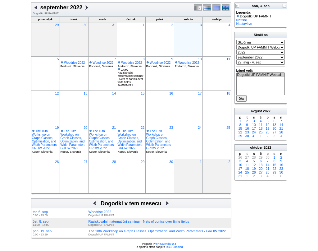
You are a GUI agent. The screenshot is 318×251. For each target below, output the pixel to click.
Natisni (241, 20)
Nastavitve (244, 24)
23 (171, 127)
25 (228, 127)
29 (57, 25)
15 (142, 93)
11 (228, 59)
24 (200, 127)
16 (171, 93)
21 (114, 127)
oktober (256, 147)
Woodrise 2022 (74, 62)
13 (85, 93)
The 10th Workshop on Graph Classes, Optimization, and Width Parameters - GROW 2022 (45, 139)
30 (85, 25)
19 (57, 127)
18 (228, 93)
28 (114, 162)
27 (85, 162)
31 (114, 25)
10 (200, 59)
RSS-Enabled (174, 247)
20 (85, 127)
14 (114, 93)
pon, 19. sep (42, 231)
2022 (266, 111)
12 (57, 93)
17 (200, 93)
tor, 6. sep (40, 212)
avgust (256, 111)
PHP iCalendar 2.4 (164, 243)
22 (142, 127)
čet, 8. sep (41, 221)
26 (57, 162)
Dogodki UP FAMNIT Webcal (260, 75)
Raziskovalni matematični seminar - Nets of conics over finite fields (130, 76)
